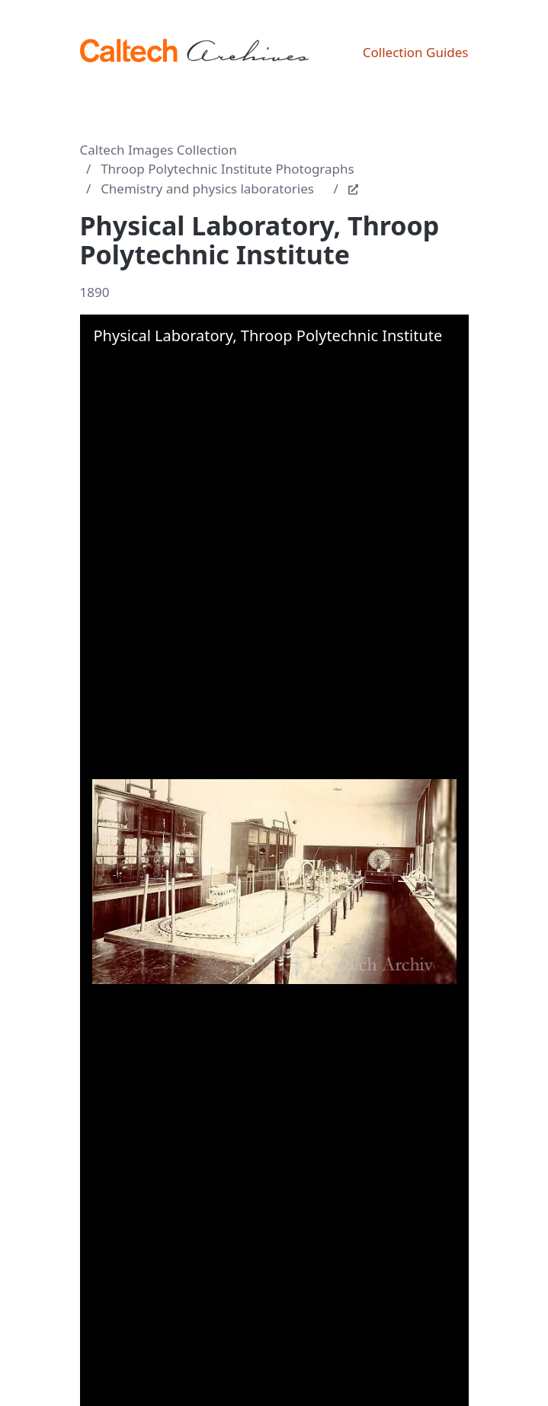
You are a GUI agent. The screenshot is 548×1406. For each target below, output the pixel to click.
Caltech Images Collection (158, 149)
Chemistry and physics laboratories (207, 188)
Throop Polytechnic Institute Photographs (227, 168)
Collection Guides (416, 52)
